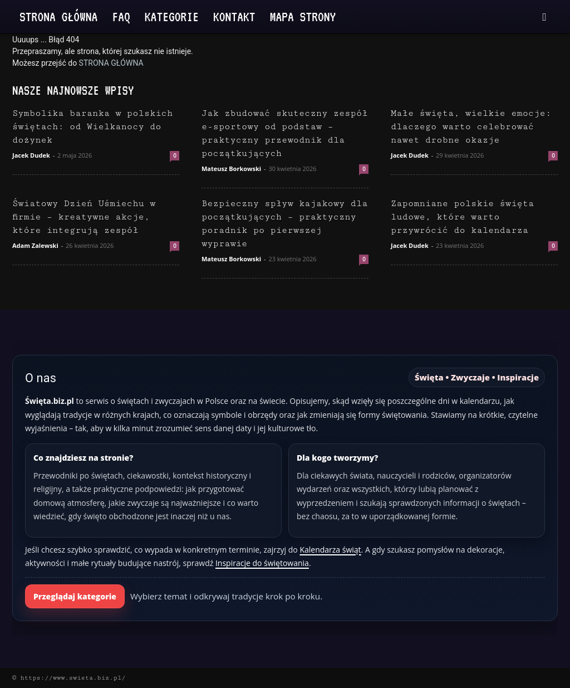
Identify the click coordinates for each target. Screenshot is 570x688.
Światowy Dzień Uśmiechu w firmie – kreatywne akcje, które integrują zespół (83, 217)
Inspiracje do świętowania (262, 563)
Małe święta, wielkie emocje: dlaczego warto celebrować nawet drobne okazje (471, 126)
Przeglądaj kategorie (74, 596)
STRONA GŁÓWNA (111, 62)
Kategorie (172, 16)
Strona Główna (58, 16)
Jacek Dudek (31, 155)
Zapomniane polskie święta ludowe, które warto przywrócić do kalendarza (462, 217)
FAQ (121, 16)
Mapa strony (303, 16)
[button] (544, 17)
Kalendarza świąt (330, 549)
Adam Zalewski (35, 245)
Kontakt (234, 16)
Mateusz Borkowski (231, 168)
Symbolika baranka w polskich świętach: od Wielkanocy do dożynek (92, 126)
